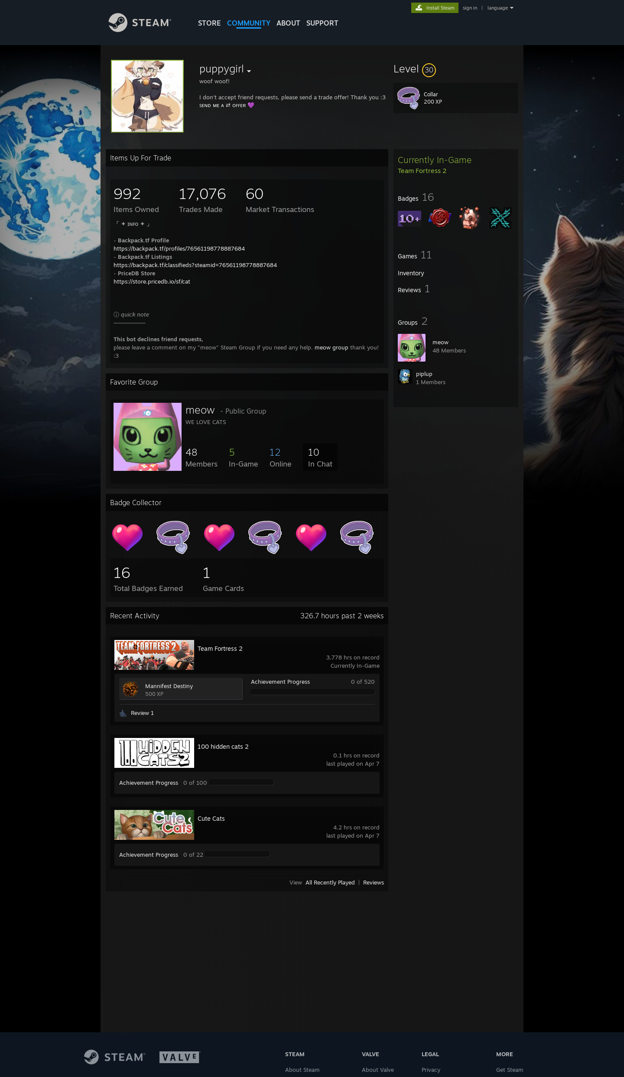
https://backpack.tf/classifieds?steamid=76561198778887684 (195, 264)
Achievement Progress (280, 681)
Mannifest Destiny (169, 685)
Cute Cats (211, 818)
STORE (209, 23)
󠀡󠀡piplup (424, 373)
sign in (470, 8)
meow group (331, 347)
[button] (455, 68)
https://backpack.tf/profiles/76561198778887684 (179, 248)
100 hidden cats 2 (223, 746)
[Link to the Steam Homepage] (146, 29)
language (498, 8)
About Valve (378, 1069)
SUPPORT (322, 23)
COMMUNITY (248, 23)
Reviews (373, 882)
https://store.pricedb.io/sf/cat (152, 281)
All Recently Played (330, 882)
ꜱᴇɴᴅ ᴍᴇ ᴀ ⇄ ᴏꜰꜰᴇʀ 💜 (226, 104)
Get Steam (509, 1069)
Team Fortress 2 (220, 648)
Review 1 (142, 712)
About (288, 23)
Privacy (431, 1069)
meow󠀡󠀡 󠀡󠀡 (441, 342)
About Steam (302, 1069)
